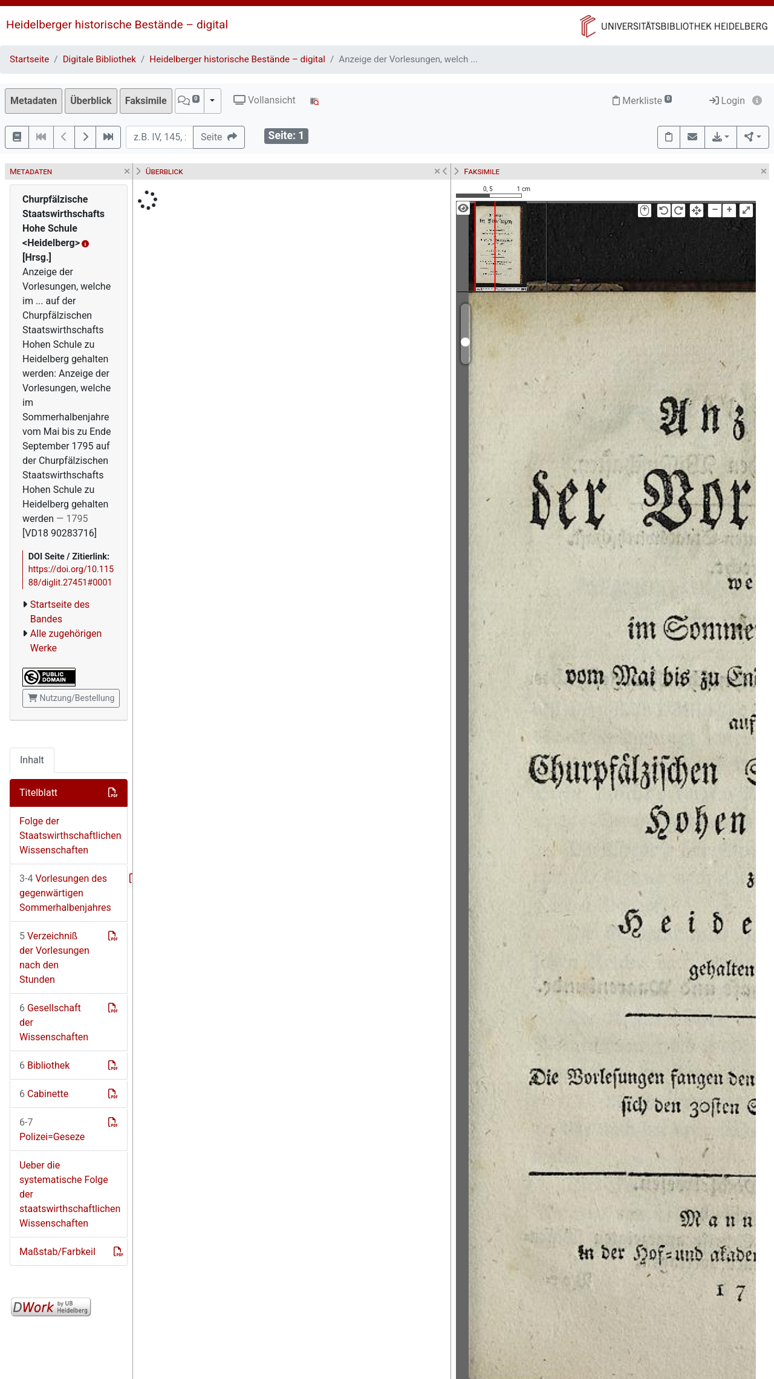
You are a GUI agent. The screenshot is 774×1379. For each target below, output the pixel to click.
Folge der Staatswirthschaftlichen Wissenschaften (70, 835)
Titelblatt (38, 792)
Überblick (90, 100)
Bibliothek (44, 1065)
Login (727, 100)
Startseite (29, 59)
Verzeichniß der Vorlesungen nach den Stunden (54, 957)
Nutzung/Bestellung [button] (71, 698)
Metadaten (33, 100)
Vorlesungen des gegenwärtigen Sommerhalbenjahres (65, 893)
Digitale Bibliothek (99, 59)
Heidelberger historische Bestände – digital (117, 24)
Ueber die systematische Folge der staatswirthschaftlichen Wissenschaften (69, 1194)
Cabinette (43, 1094)
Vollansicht (264, 100)
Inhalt (32, 760)
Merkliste (642, 100)
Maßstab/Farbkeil (57, 1251)
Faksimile (146, 100)
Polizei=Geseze (52, 1130)
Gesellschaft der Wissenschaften (53, 1022)
